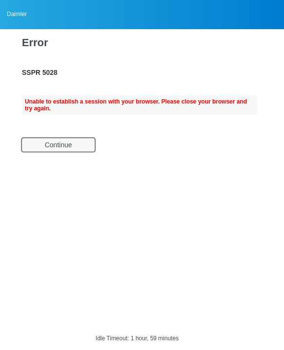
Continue (58, 145)
